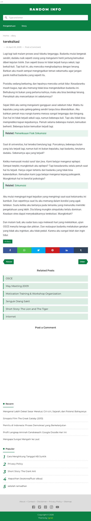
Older (82, 261)
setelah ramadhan (17, 486)
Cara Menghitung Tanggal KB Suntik (26, 456)
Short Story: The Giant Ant (22, 471)
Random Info (45, 9)
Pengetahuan (9, 26)
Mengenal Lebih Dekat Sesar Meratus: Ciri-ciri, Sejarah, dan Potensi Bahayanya (44, 411)
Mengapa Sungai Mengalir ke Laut (21, 439)
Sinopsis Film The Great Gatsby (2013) (23, 418)
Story (24, 26)
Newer (9, 261)
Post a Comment (33, 47)
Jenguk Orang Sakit (18, 301)
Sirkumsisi (20, 185)
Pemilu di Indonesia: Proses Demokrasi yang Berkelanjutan (34, 425)
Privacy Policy (15, 463)
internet (11, 316)
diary (8, 241)
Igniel (50, 518)
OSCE (9, 278)
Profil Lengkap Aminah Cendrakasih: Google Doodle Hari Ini (35, 432)
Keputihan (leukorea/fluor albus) (25, 478)
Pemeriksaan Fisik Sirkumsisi (30, 133)
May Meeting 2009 (17, 286)
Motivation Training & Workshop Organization (33, 293)
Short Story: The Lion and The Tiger (27, 309)
